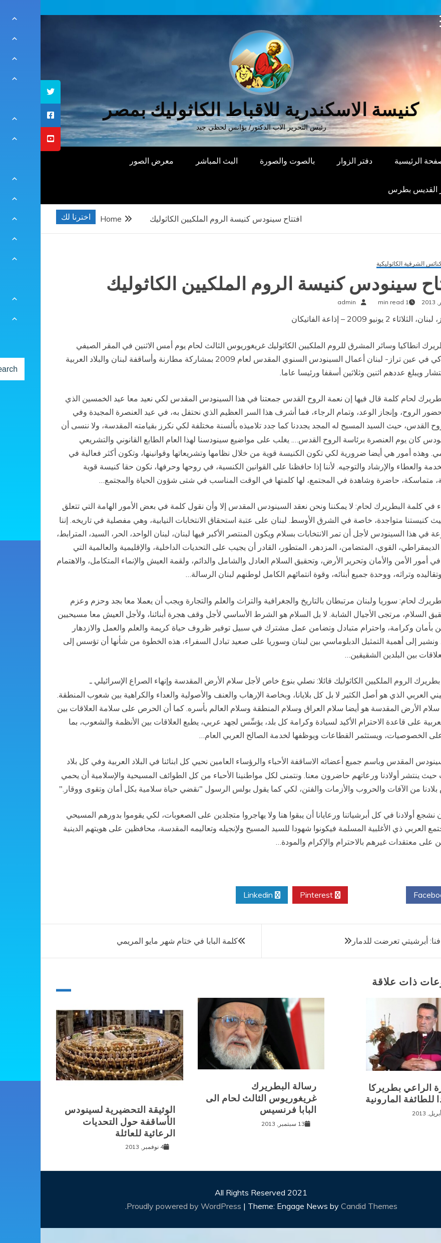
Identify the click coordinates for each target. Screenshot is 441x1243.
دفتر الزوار (314, 161)
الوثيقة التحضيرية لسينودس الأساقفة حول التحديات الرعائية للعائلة (79, 1121)
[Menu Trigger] (405, 21)
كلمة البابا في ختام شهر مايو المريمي (136, 941)
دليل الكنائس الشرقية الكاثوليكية (377, 264)
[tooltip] (10, 92)
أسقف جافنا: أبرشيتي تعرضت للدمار (370, 941)
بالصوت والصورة (246, 161)
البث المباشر (176, 161)
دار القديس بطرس (377, 189)
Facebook (394, 895)
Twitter (336, 895)
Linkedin (221, 895)
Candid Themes (328, 1206)
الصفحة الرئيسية (381, 161)
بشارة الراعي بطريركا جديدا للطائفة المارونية (371, 1093)
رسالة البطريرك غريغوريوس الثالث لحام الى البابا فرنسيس (220, 1098)
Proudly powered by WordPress (144, 1206)
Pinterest (279, 895)
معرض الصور (111, 161)
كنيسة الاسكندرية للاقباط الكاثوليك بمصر (220, 110)
